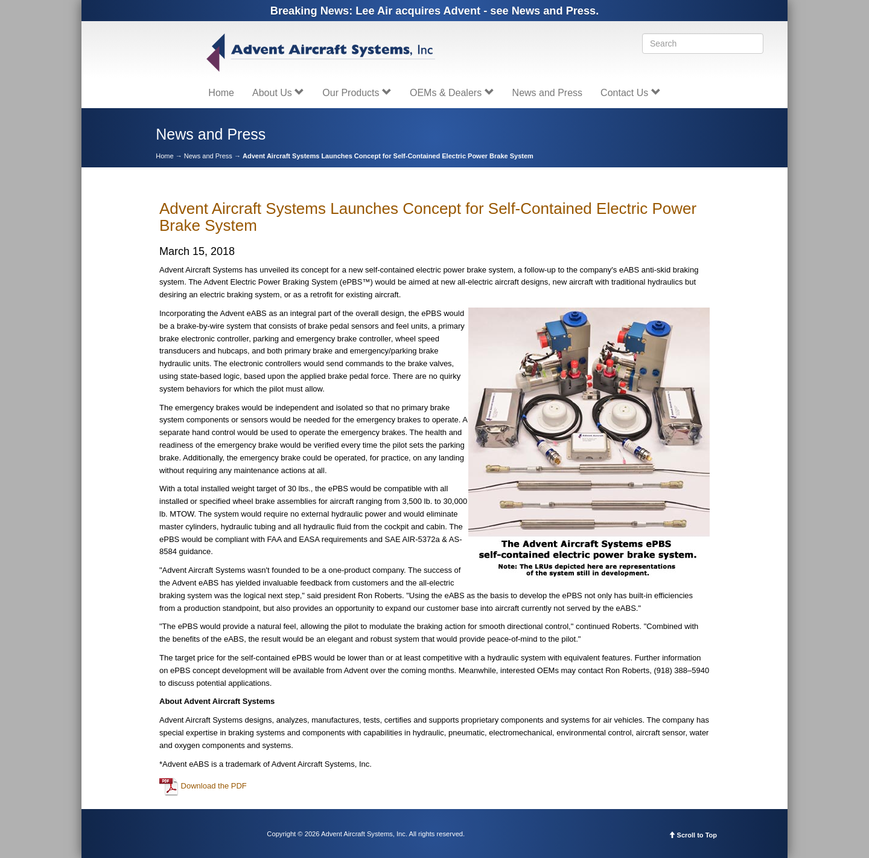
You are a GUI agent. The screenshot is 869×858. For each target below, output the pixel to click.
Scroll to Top (693, 835)
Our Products (357, 93)
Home (221, 93)
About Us (278, 93)
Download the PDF (203, 785)
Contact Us (630, 93)
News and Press (547, 93)
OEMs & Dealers (452, 93)
